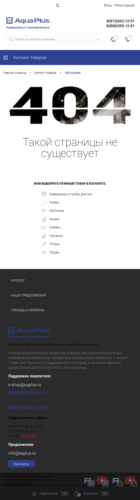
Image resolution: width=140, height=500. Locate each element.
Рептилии (52, 211)
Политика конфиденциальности (28, 480)
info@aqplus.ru (22, 453)
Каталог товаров (24, 57)
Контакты (21, 464)
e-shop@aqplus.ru (24, 384)
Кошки (50, 219)
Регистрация (124, 5)
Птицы (50, 244)
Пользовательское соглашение (27, 476)
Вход (108, 5)
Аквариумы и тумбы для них (66, 194)
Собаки (51, 227)
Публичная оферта (18, 483)
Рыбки (50, 202)
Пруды (50, 252)
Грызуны (52, 236)
